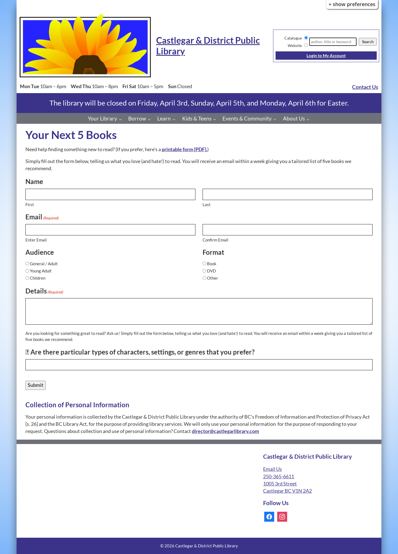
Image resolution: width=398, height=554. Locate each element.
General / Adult (44, 263)
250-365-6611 (278, 476)
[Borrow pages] (150, 119)
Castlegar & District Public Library (208, 45)
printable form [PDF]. (184, 149)
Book (211, 263)
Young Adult (41, 270)
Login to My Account (326, 55)
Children (37, 277)
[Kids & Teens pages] (216, 119)
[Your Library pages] (121, 119)
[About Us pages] (309, 119)
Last (207, 204)
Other (212, 277)
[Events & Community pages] (276, 119)
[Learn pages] (175, 119)
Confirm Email (215, 239)
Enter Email (36, 239)
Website (295, 45)
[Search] (333, 42)
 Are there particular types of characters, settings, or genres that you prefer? (140, 352)
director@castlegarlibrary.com (225, 431)
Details (44, 291)
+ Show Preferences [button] (352, 4)
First (29, 204)
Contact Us (365, 87)
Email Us (272, 469)
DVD (211, 270)
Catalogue (293, 38)
